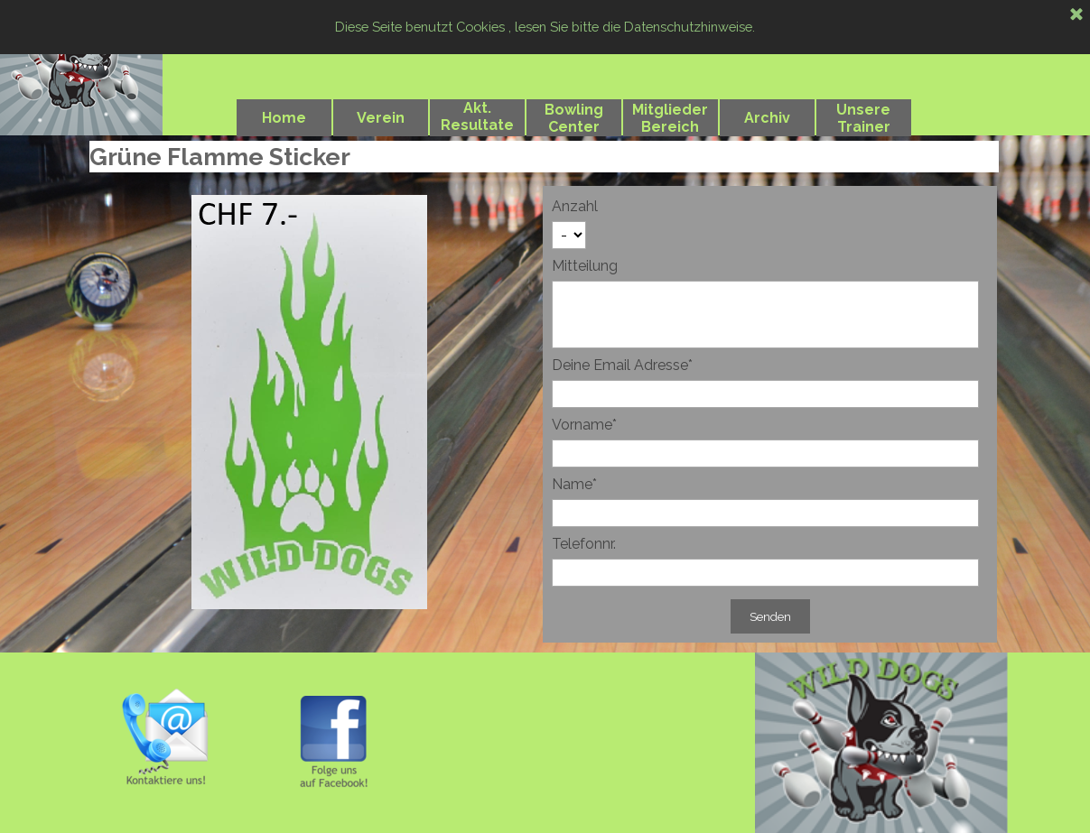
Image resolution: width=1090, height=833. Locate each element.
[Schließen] (1076, 15)
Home (284, 117)
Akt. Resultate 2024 (477, 125)
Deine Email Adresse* (622, 365)
